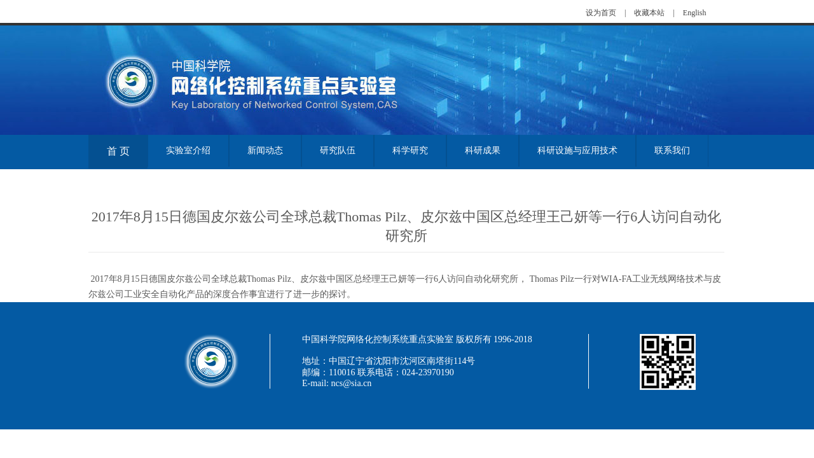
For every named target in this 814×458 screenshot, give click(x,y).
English (695, 12)
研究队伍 (337, 150)
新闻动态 (265, 150)
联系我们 (672, 150)
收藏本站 (649, 12)
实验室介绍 (188, 150)
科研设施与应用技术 (577, 150)
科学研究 (410, 150)
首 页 (118, 151)
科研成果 (482, 150)
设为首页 (601, 12)
